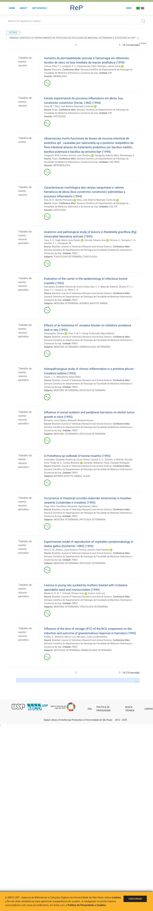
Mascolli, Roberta (109, 286)
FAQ (90, 709)
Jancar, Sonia (113, 66)
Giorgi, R (86, 333)
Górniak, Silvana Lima (95, 240)
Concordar (135, 899)
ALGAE (86, 476)
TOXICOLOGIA (90, 256)
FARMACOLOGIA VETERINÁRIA (95, 347)
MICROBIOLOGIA (61, 165)
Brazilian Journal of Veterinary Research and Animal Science (82, 246)
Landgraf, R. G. (69, 66)
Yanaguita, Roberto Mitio (107, 155)
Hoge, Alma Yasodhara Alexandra (60, 506)
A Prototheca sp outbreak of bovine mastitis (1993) (77, 455)
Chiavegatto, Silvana (54, 333)
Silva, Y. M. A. (74, 333)
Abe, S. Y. (95, 286)
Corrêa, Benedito (71, 462)
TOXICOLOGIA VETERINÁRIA (68, 256)
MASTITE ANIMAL (99, 303)
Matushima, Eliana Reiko (69, 377)
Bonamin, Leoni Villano (55, 420)
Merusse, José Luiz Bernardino (92, 636)
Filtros (13, 32)
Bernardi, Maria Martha (102, 333)
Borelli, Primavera (64, 200)
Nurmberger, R (127, 155)
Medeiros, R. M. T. (53, 593)
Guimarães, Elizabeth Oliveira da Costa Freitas (66, 286)
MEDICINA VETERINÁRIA (66, 303)
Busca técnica (130, 709)
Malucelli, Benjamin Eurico (81, 420)
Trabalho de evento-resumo (25, 61)
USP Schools (39, 8)
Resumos (56, 69)
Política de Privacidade (103, 709)
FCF (116, 206)
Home (12, 8)
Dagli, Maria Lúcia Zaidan (67, 240)
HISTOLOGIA (59, 116)
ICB (110, 73)
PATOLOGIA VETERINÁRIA (93, 390)
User (128, 8)
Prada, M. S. (56, 462)
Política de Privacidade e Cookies (87, 905)
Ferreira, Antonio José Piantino (75, 155)
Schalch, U (110, 459)
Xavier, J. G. (49, 377)
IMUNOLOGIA (60, 76)
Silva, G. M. (49, 549)
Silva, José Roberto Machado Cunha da (74, 106)
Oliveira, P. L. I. (126, 286)
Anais (55, 109)
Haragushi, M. (65, 243)
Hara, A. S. (49, 240)
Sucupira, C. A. (128, 240)
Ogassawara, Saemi (88, 506)
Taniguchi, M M (51, 155)
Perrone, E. (115, 240)
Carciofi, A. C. (97, 459)
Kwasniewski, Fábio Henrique (91, 66)
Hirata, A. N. (61, 290)
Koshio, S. (49, 636)
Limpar (143, 43)
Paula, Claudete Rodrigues (117, 462)
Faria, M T (49, 106)
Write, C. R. (73, 290)
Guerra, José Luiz (96, 593)
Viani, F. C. (49, 290)
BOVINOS (84, 303)
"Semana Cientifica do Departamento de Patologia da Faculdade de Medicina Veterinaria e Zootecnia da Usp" (74, 38)
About (23, 8)
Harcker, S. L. (50, 243)
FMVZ (117, 162)
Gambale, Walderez (93, 462)
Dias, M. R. (49, 200)
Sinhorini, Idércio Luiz (65, 636)
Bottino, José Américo (67, 549)
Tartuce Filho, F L (52, 66)
